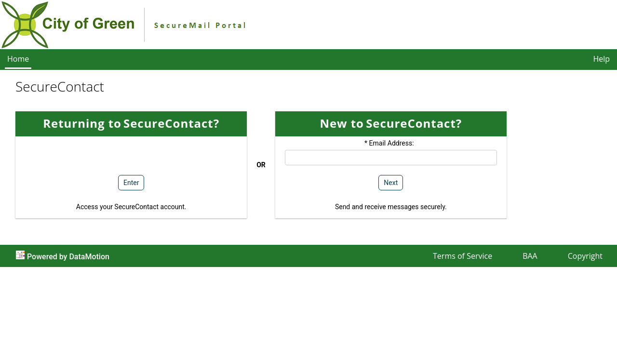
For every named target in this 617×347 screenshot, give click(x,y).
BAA (530, 256)
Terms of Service (462, 256)
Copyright (585, 256)
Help (601, 58)
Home (18, 58)
